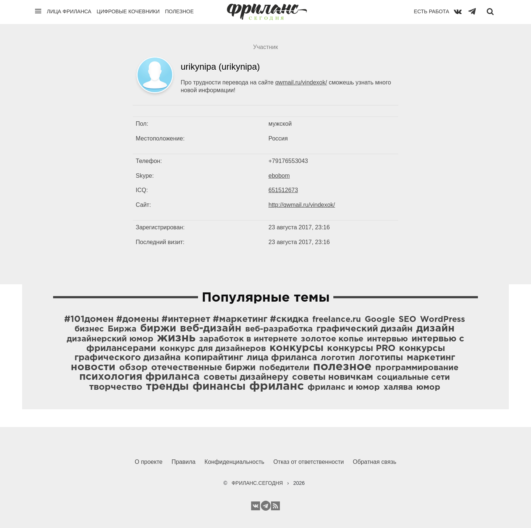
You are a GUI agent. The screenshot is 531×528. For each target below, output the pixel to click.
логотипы (381, 358)
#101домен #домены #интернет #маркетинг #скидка (186, 319)
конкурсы (296, 348)
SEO (407, 319)
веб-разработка (279, 329)
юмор (428, 387)
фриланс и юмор (344, 387)
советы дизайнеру (246, 377)
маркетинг (431, 358)
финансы (219, 387)
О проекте (148, 462)
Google (380, 319)
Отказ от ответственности (308, 462)
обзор (133, 368)
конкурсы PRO (361, 348)
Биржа (122, 329)
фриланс (276, 386)
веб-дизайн (211, 328)
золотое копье (332, 339)
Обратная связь (374, 462)
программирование (416, 368)
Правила (183, 462)
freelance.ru (336, 319)
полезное (342, 367)
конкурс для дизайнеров (213, 348)
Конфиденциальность (234, 462)
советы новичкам (332, 377)
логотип (338, 358)
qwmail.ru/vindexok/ (301, 82)
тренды (167, 387)
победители (284, 368)
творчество (115, 387)
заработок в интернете (248, 339)
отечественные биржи (203, 368)
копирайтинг (213, 358)
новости (93, 367)
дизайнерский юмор (110, 339)
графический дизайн (364, 329)
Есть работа (431, 11)
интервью (387, 339)
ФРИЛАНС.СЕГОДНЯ (257, 483)
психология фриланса (139, 376)
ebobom (279, 176)
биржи (158, 328)
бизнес (89, 329)
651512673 (283, 190)
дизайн (435, 328)
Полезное (179, 11)
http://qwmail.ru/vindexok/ (301, 205)
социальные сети (413, 377)
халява (398, 387)
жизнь (176, 338)
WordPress (442, 319)
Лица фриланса (69, 11)
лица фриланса (282, 358)
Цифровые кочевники (128, 11)
